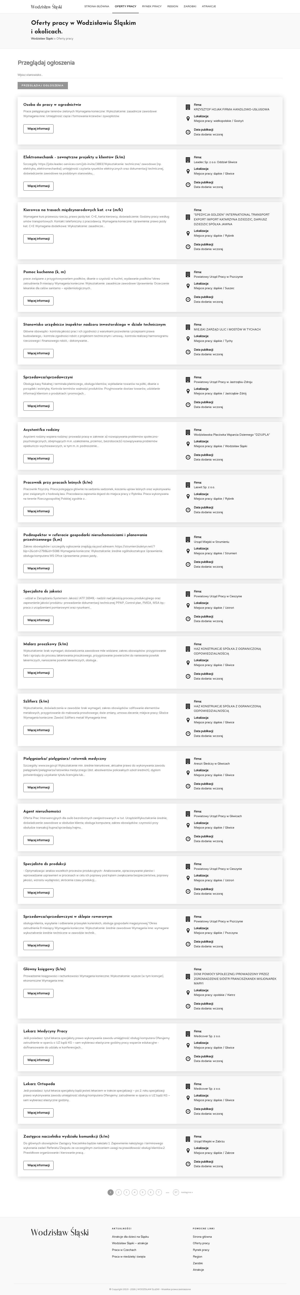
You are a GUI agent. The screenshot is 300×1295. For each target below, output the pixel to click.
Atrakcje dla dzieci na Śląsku (130, 1236)
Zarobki (190, 6)
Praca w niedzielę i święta (128, 1256)
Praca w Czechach (124, 1250)
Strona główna (96, 6)
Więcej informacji (38, 128)
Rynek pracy (151, 6)
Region (172, 6)
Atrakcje (209, 6)
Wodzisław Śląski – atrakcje (130, 1243)
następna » (187, 1192)
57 (176, 1192)
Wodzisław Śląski (42, 38)
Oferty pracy (125, 6)
